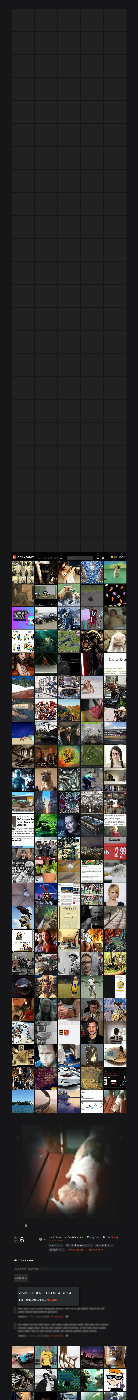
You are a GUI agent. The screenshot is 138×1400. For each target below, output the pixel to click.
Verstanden (126, 1393)
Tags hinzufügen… (96, 697)
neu (40, 6)
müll (56, 6)
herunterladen (55, 688)
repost (53, 693)
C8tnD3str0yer (74, 685)
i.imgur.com (94, 685)
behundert (101, 693)
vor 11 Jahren (55, 685)
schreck (53, 697)
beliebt (48, 5)
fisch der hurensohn (76, 693)
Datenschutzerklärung (96, 1395)
